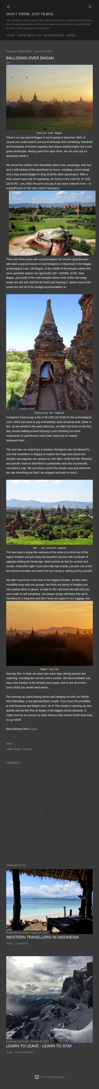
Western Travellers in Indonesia (42, 937)
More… (72, 35)
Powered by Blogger (49, 1077)
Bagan (33, 728)
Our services (54, 35)
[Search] (90, 6)
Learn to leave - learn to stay (39, 1046)
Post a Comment (24, 1052)
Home (10, 35)
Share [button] (9, 743)
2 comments (21, 943)
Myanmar (27, 749)
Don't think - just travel (30, 14)
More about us (29, 35)
